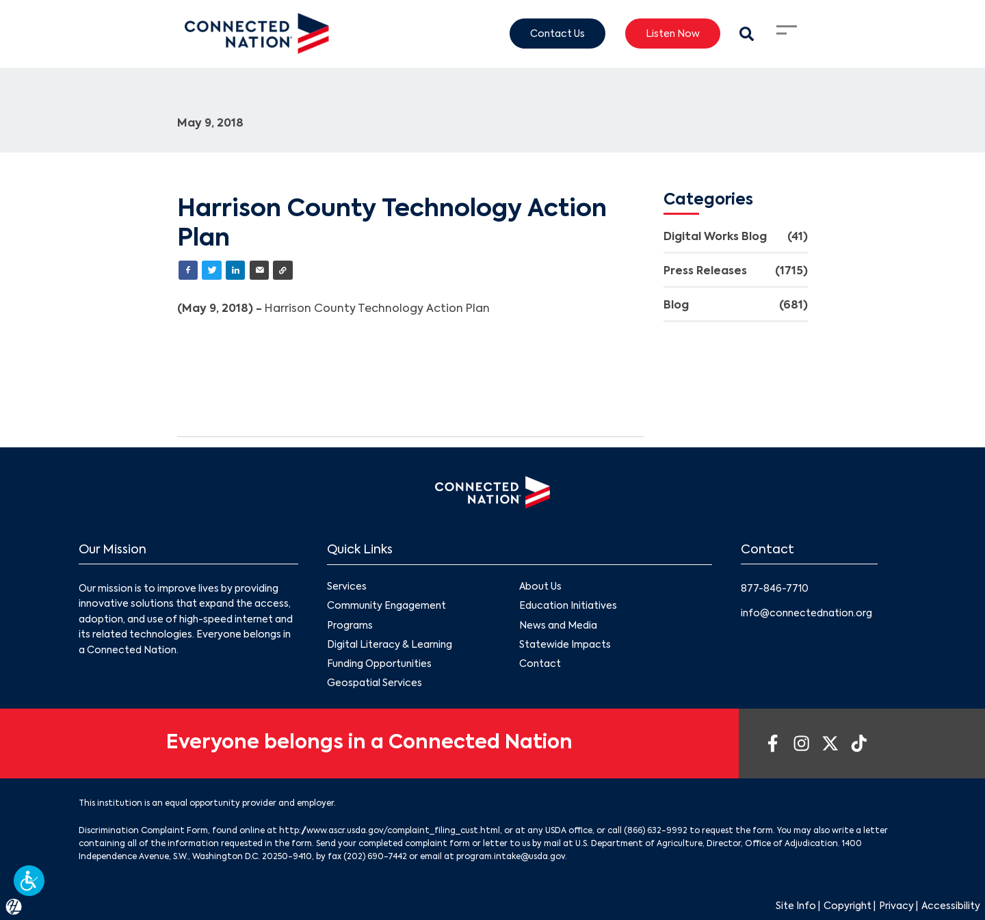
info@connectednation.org (806, 613)
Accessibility (950, 906)
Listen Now (673, 33)
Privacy (896, 906)
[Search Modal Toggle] (746, 34)
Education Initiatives (568, 606)
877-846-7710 (775, 589)
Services (347, 587)
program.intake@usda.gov (510, 857)
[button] (29, 880)
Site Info (796, 906)
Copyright (847, 906)
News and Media (558, 625)
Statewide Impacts (565, 644)
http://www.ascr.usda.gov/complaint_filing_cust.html (389, 831)
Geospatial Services (374, 683)
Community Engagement (386, 606)
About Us (540, 587)
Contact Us (557, 33)
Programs (350, 625)
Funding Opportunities (379, 663)
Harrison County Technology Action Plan (378, 309)
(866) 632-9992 (655, 831)
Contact (540, 663)
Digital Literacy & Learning (389, 644)
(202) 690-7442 (375, 857)
